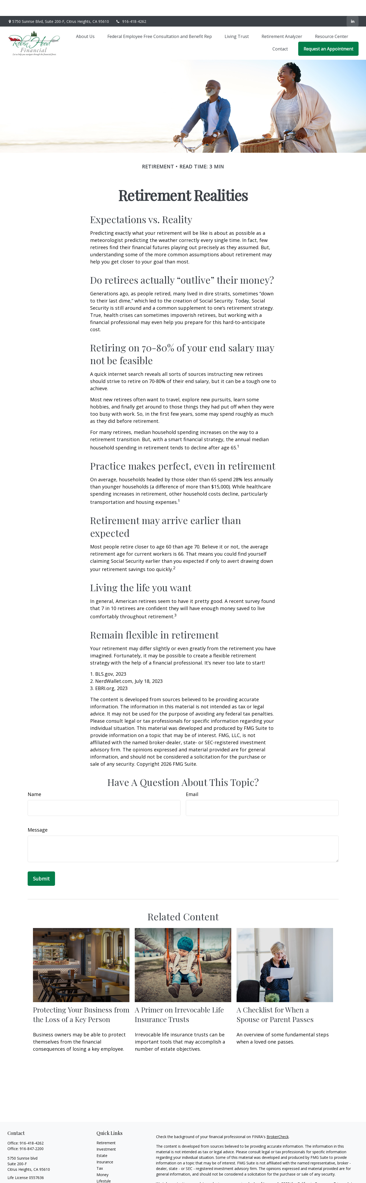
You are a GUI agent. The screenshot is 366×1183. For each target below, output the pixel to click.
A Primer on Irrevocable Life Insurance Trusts (179, 998)
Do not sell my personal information (324, 1173)
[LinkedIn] (353, 5)
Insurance (104, 1145)
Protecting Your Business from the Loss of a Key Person (81, 998)
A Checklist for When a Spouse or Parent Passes (275, 998)
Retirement (106, 1126)
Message (38, 814)
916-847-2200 (32, 1132)
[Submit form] (41, 863)
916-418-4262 (131, 5)
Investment (106, 1133)
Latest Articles (108, 1171)
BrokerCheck (278, 1120)
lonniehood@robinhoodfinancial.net (38, 1170)
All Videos (104, 1177)
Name (34, 778)
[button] (85, 20)
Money (102, 1158)
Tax (99, 1152)
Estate (101, 1139)
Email (192, 778)
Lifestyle (103, 1165)
